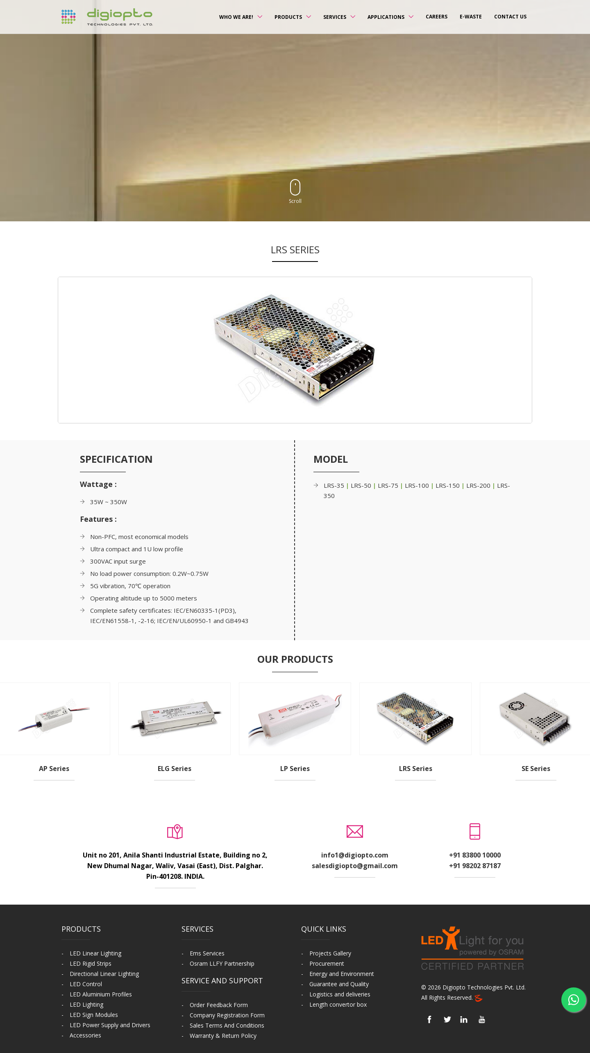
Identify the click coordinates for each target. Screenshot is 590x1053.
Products (288, 17)
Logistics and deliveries (339, 994)
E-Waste (471, 16)
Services (334, 17)
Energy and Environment (341, 974)
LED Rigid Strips (90, 963)
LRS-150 (448, 485)
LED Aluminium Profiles (101, 994)
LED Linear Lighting (95, 953)
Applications (386, 17)
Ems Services (207, 953)
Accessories (85, 1035)
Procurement (326, 963)
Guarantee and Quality (339, 984)
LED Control (86, 984)
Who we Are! (236, 17)
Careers (436, 16)
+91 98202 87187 (475, 865)
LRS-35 (335, 485)
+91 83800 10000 (475, 855)
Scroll (295, 192)
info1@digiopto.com (354, 855)
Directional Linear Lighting (104, 974)
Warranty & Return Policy (223, 1035)
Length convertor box (338, 1004)
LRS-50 (362, 485)
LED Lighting (86, 1004)
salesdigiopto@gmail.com (355, 865)
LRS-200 (479, 485)
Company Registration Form (227, 1015)
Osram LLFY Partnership (222, 963)
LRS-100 (418, 485)
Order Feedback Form (219, 1005)
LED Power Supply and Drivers (110, 1025)
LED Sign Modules (94, 1015)
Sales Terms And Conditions (227, 1025)
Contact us (510, 16)
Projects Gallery (330, 953)
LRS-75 (389, 485)
